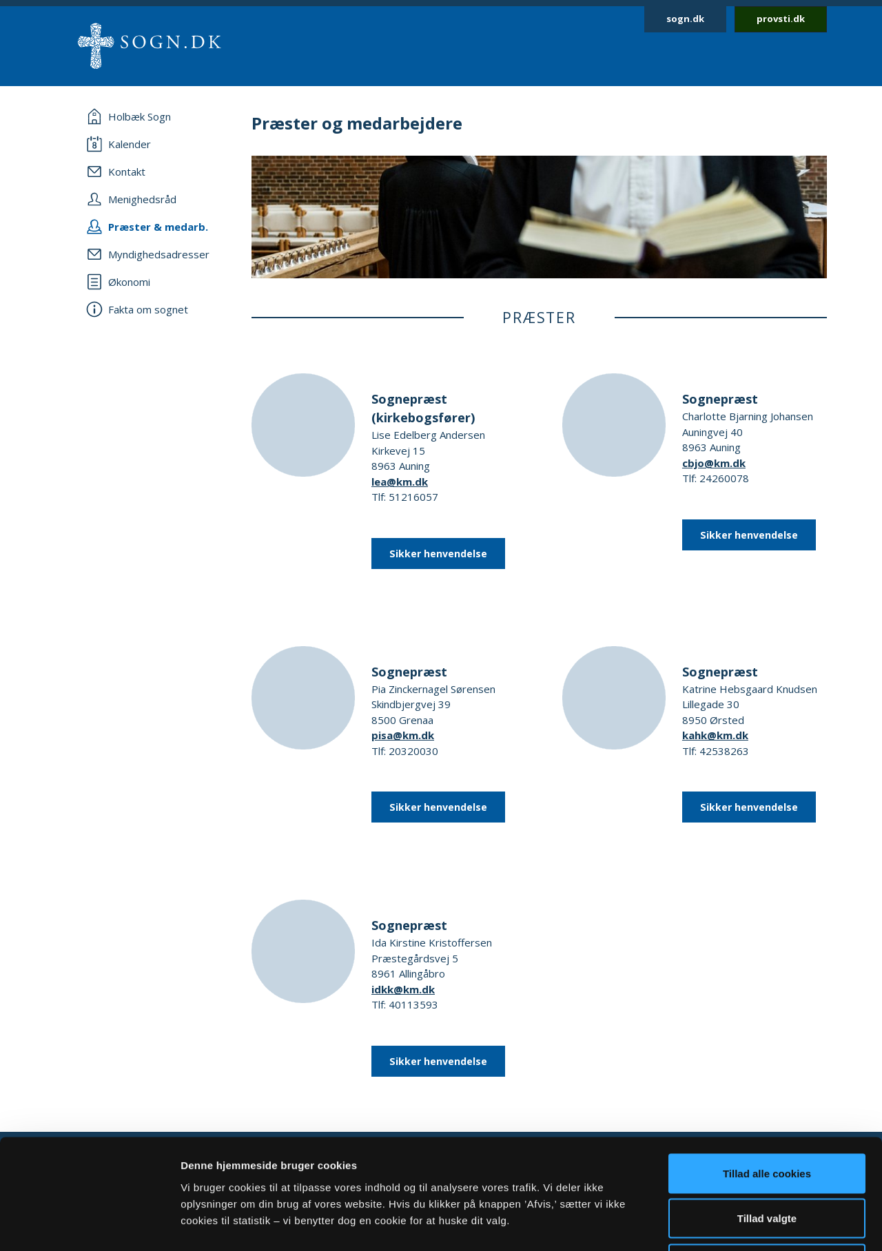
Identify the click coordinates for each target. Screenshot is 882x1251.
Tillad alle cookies (767, 1070)
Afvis (767, 1160)
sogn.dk (685, 18)
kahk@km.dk (715, 735)
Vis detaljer (716, 1224)
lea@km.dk (399, 481)
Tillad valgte (767, 1115)
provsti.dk (781, 18)
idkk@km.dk (403, 989)
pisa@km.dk (402, 735)
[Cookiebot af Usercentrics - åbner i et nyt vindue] (89, 1224)
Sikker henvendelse (438, 553)
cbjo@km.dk (714, 463)
